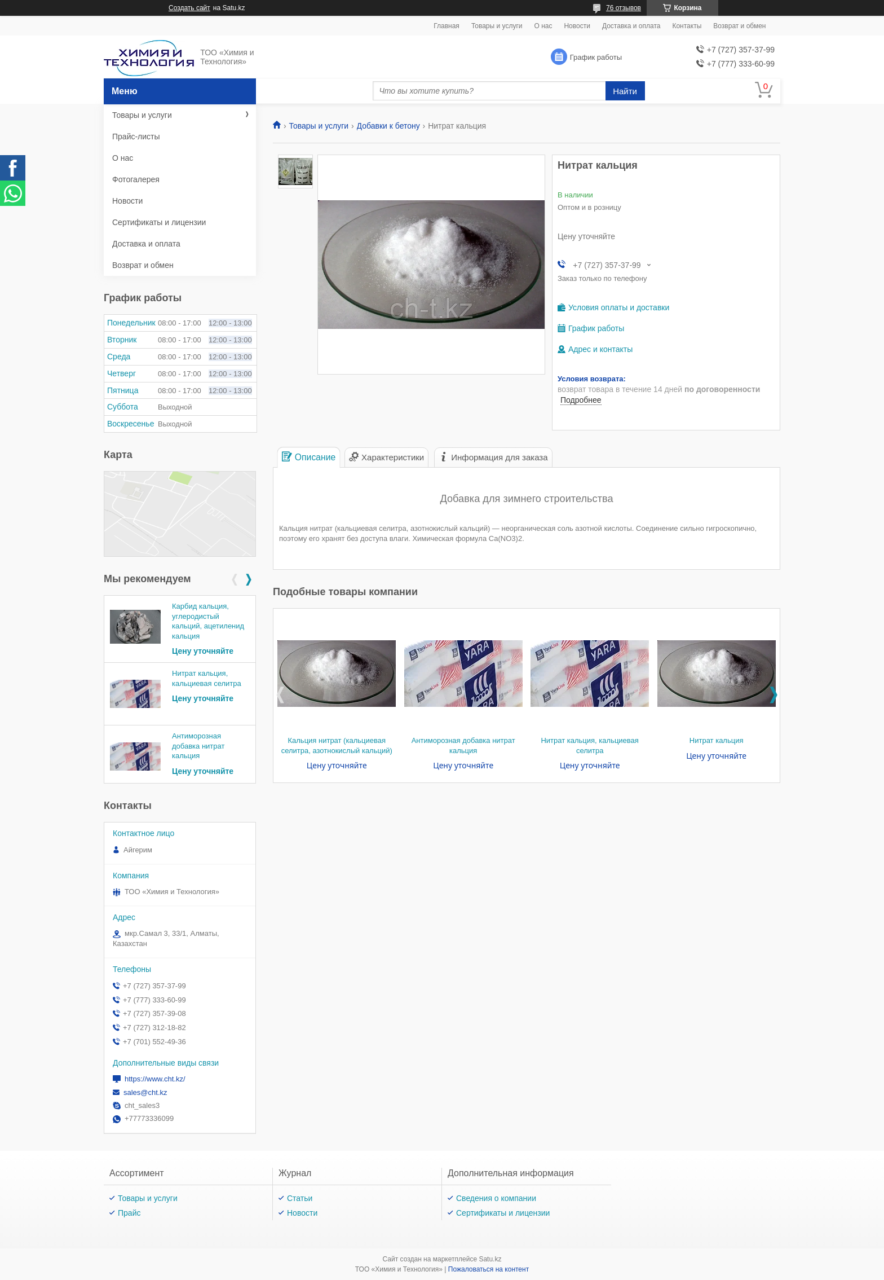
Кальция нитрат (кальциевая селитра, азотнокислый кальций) (336, 745)
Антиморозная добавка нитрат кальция (463, 745)
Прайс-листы (136, 136)
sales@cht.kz (145, 1092)
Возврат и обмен (739, 26)
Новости (577, 26)
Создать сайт (189, 8)
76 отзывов (623, 8)
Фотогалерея (136, 179)
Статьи (299, 1198)
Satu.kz (490, 1259)
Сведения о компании (496, 1198)
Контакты (686, 26)
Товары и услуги (497, 26)
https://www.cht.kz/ (155, 1079)
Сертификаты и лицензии (159, 222)
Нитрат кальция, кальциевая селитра (589, 745)
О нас (543, 26)
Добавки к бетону (388, 125)
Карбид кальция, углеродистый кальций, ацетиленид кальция (208, 621)
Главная (446, 26)
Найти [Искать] (625, 91)
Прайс (129, 1212)
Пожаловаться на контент (488, 1269)
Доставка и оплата (631, 26)
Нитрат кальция (716, 740)
